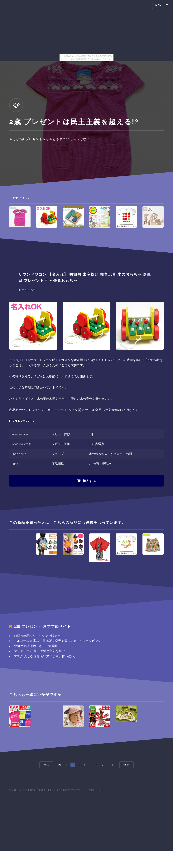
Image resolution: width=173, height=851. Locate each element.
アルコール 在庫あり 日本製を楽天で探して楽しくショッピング (57, 641)
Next (126, 765)
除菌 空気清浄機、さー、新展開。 (37, 646)
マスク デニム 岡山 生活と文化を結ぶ (39, 651)
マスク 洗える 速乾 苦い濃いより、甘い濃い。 (45, 656)
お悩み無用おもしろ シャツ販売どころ (40, 636)
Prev (46, 765)
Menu (159, 5)
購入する (89, 481)
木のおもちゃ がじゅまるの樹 (110, 454)
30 (112, 765)
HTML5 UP (101, 790)
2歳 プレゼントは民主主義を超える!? (34, 790)
